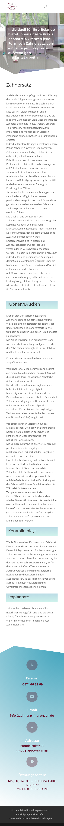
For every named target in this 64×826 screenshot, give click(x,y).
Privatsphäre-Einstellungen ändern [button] (30, 810)
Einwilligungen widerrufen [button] (30, 814)
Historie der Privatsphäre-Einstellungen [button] (30, 818)
